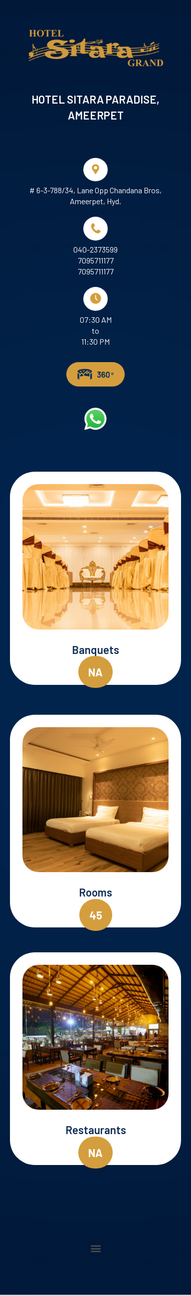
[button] (95, 672)
